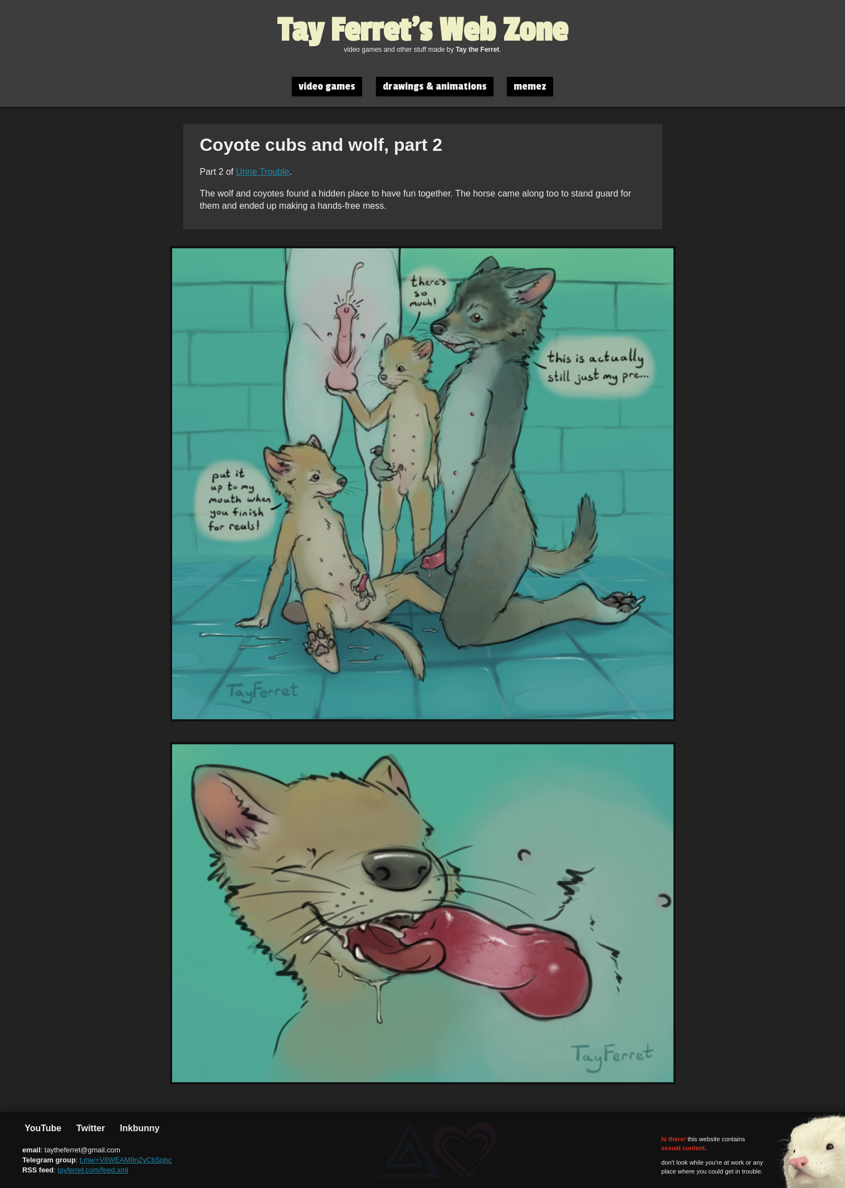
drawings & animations (435, 86)
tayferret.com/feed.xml (92, 1170)
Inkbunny (139, 1128)
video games (327, 86)
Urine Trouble (262, 171)
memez (530, 86)
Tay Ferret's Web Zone (422, 30)
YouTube (41, 1128)
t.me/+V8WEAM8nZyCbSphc (126, 1160)
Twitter (89, 1128)
